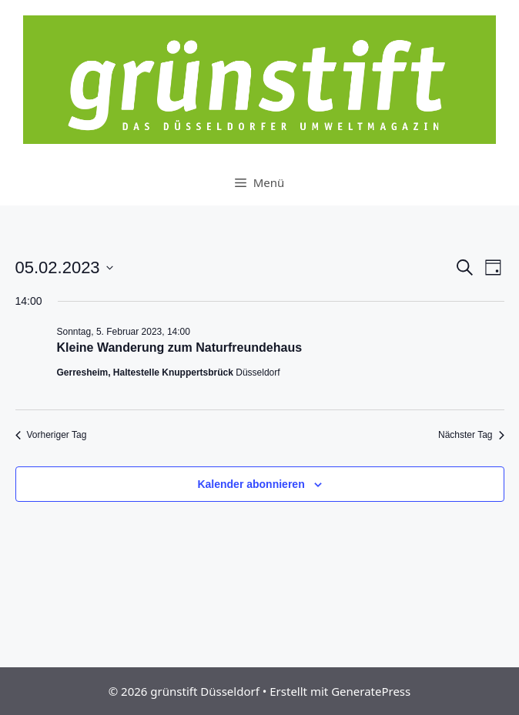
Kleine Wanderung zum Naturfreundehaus (180, 347)
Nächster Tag (471, 434)
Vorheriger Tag (51, 434)
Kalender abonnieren (250, 484)
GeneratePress (370, 691)
